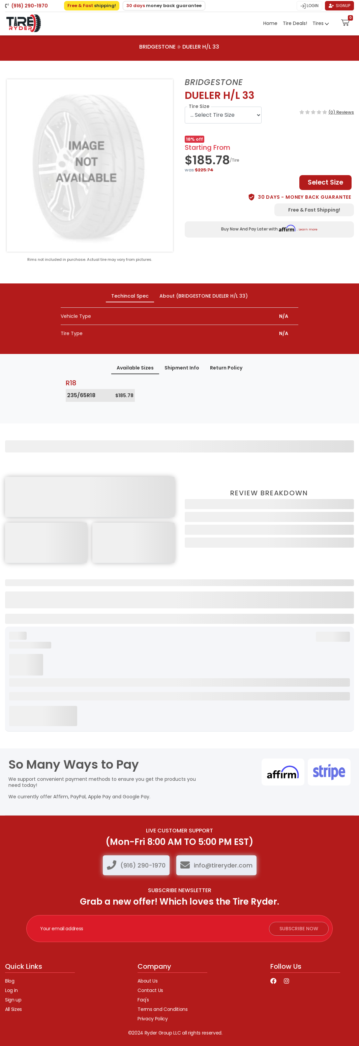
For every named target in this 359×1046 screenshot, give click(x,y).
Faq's (143, 999)
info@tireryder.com (223, 865)
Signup (339, 5)
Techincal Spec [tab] (130, 296)
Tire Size (199, 106)
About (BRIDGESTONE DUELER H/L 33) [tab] (203, 296)
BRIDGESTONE (157, 47)
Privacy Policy (153, 1018)
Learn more (308, 229)
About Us (147, 981)
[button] (345, 22)
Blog (9, 981)
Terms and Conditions (162, 1009)
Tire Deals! (295, 23)
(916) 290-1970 (143, 865)
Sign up (13, 999)
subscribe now (298, 928)
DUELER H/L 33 (200, 47)
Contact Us (150, 990)
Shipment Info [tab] (181, 367)
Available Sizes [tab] (135, 367)
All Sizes (13, 1009)
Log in (11, 990)
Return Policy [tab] (226, 367)
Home (270, 23)
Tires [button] (318, 23)
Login (309, 6)
